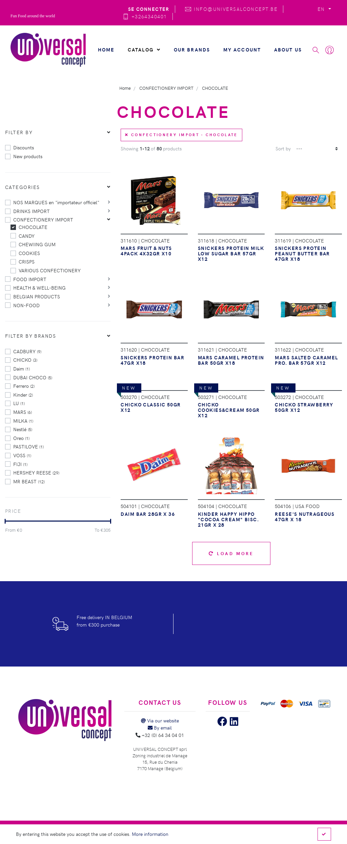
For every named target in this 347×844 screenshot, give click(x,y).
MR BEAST (29, 481)
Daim (21, 368)
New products (27, 156)
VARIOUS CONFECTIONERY (50, 270)
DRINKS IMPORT (31, 211)
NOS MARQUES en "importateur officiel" (56, 202)
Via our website (160, 720)
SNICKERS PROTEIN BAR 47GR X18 (152, 360)
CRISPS (27, 261)
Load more (231, 553)
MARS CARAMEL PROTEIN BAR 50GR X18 (231, 360)
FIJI (20, 464)
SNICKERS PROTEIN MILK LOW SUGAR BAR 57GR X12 (231, 253)
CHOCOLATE (33, 227)
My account (242, 49)
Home (106, 49)
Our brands (192, 49)
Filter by (19, 132)
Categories (22, 187)
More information (150, 833)
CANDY (27, 235)
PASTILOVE (28, 446)
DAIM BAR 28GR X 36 (148, 513)
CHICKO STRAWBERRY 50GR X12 (304, 407)
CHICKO (25, 359)
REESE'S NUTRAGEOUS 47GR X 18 (304, 516)
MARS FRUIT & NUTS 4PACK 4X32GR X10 (146, 251)
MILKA (23, 420)
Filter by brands (30, 335)
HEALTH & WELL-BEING (39, 287)
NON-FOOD (26, 305)
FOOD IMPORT (29, 279)
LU (19, 403)
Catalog (144, 49)
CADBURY (27, 351)
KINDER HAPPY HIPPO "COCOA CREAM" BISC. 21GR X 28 (228, 519)
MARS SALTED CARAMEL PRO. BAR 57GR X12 (306, 360)
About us (288, 49)
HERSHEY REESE (36, 472)
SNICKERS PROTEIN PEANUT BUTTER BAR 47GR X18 (302, 253)
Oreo (21, 438)
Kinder (23, 394)
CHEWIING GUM (37, 244)
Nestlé (22, 429)
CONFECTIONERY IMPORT (43, 219)
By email (160, 727)
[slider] (5, 521)
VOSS (22, 455)
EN (322, 8)
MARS (22, 411)
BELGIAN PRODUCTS (36, 296)
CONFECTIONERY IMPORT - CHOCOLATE (181, 134)
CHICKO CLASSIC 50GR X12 (151, 407)
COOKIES (29, 253)
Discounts (23, 147)
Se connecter (148, 8)
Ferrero (24, 385)
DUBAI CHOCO (32, 377)
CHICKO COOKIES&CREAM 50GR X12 (229, 410)
